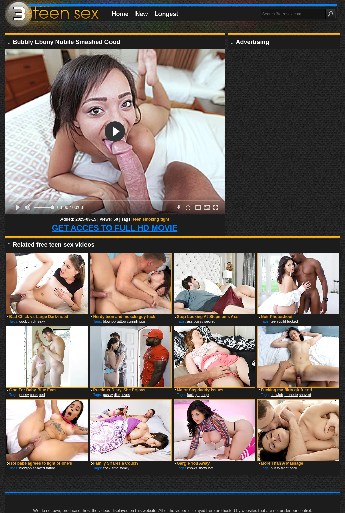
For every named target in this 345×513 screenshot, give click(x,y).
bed (42, 395)
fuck (190, 395)
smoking (151, 219)
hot (210, 468)
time (115, 468)
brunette (291, 395)
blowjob (109, 321)
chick (32, 321)
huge (205, 395)
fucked (292, 321)
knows (192, 468)
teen (137, 219)
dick (117, 395)
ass (190, 321)
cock (23, 321)
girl (197, 395)
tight (164, 219)
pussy (198, 321)
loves (125, 395)
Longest (166, 13)
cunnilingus (136, 321)
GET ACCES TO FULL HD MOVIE (115, 228)
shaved (305, 395)
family (124, 468)
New (141, 13)
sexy (41, 321)
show (202, 468)
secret (209, 321)
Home (120, 13)
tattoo (121, 321)
